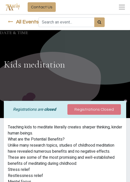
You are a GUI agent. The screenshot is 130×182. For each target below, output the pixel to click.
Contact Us (41, 7)
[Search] (99, 22)
